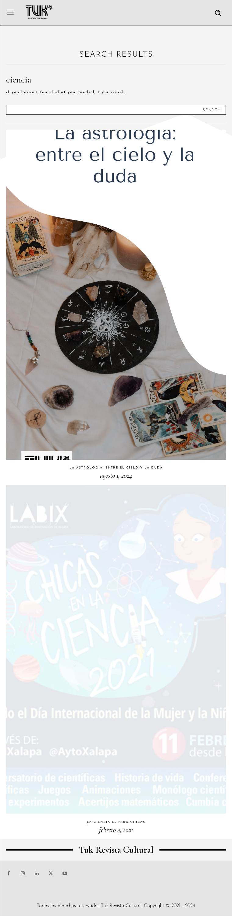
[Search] (212, 110)
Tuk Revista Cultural (121, 906)
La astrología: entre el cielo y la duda (116, 467)
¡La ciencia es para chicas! (116, 822)
